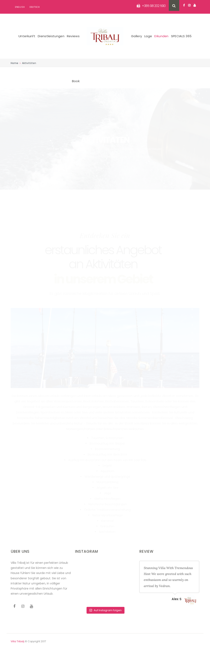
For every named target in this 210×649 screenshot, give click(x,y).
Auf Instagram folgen (105, 610)
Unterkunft (26, 36)
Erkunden (161, 36)
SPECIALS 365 (181, 36)
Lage (148, 36)
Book (76, 81)
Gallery (136, 36)
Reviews (73, 36)
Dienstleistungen (51, 36)
